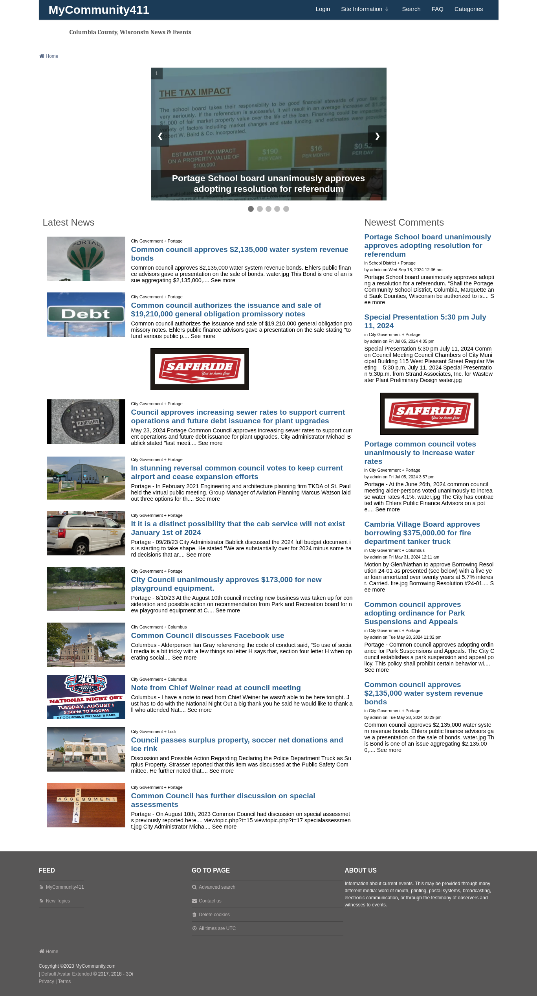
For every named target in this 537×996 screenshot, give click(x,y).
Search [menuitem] (411, 9)
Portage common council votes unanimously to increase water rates (421, 452)
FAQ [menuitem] (438, 9)
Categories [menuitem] (469, 9)
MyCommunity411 (99, 9)
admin (375, 269)
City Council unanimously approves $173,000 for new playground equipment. (226, 583)
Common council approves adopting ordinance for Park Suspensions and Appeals (415, 613)
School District (382, 263)
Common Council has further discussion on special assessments (223, 800)
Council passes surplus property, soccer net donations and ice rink (237, 744)
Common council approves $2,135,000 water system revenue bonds (240, 253)
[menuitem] (46, 982)
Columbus (177, 627)
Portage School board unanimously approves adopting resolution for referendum (268, 183)
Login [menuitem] (323, 9)
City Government (147, 241)
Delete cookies (214, 914)
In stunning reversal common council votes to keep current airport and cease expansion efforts (237, 472)
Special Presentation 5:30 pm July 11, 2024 (425, 321)
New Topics (58, 901)
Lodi (172, 731)
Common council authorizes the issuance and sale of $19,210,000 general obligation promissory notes (226, 309)
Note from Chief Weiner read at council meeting (216, 688)
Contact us (210, 901)
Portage (175, 241)
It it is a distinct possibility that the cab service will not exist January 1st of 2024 (238, 528)
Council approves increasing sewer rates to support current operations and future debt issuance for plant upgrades (238, 416)
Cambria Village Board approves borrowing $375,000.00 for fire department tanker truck (422, 533)
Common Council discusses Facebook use (207, 635)
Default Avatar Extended (66, 974)
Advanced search (217, 887)
